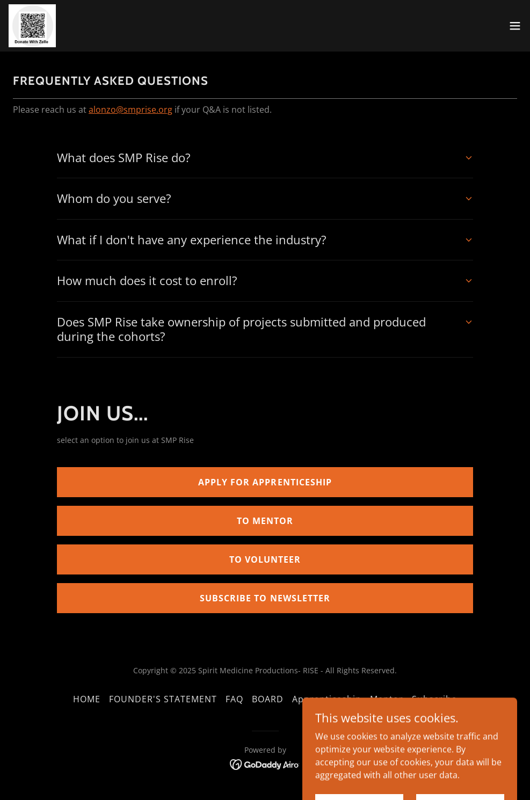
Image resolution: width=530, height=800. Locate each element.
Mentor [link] (386, 699)
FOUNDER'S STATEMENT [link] (163, 699)
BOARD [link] (268, 699)
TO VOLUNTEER (265, 559)
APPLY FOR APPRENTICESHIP (264, 482)
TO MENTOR (265, 521)
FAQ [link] (234, 699)
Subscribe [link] (434, 699)
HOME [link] (86, 699)
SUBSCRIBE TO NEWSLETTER (265, 598)
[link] (32, 25)
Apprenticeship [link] (326, 699)
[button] (515, 26)
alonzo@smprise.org (130, 109)
